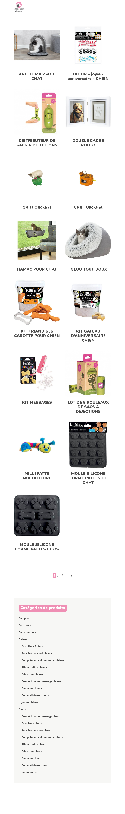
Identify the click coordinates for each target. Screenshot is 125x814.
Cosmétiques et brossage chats (41, 716)
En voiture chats (32, 723)
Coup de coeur (27, 632)
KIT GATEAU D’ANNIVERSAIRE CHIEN (88, 336)
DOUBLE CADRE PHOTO (88, 143)
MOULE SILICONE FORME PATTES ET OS (37, 547)
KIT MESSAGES (37, 402)
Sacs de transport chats (36, 730)
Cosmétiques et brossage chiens (41, 681)
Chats (22, 709)
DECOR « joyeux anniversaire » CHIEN (88, 76)
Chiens (23, 639)
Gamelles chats (31, 758)
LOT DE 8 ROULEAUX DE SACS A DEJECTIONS (88, 407)
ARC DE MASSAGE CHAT (37, 76)
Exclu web (25, 625)
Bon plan (24, 618)
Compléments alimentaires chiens (43, 660)
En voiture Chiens (32, 646)
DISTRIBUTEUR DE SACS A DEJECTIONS (36, 143)
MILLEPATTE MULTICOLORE (37, 476)
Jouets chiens (30, 702)
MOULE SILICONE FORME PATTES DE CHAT (88, 478)
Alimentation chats (33, 744)
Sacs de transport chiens (37, 653)
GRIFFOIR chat (36, 207)
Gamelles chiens (32, 688)
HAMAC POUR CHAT (37, 269)
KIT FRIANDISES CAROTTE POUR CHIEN (37, 333)
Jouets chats (29, 772)
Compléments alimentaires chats (42, 737)
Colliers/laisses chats (34, 765)
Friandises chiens (32, 674)
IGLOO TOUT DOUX (88, 269)
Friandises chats (32, 751)
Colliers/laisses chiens (35, 695)
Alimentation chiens (34, 667)
